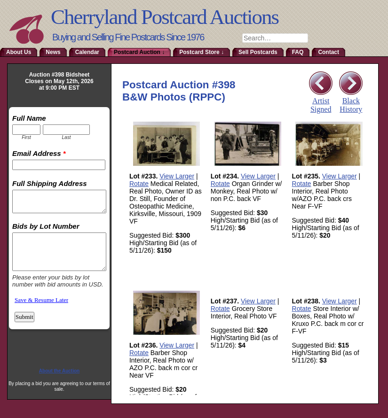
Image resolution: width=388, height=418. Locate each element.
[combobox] (275, 38)
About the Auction (59, 370)
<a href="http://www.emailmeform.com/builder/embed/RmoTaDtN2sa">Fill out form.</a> (59, 233)
